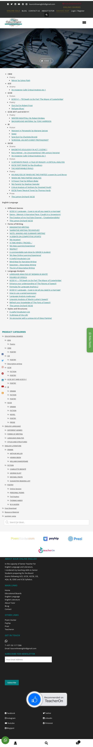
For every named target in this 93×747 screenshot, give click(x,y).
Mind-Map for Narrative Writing (23, 261)
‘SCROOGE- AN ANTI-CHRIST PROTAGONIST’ (30, 140)
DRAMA (13, 391)
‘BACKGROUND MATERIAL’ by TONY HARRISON (31, 121)
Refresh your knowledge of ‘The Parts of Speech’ (30, 302)
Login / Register (77, 11)
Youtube (9, 723)
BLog (7, 606)
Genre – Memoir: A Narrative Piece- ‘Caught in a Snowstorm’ (35, 214)
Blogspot (9, 728)
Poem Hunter (10, 620)
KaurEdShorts (71, 3)
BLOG (24, 11)
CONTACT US (34, 11)
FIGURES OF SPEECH (18, 277)
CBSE (9, 348)
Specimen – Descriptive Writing (23, 264)
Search (46, 743)
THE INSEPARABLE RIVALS (22, 168)
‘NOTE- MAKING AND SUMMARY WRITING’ (27, 233)
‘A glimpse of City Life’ (19, 315)
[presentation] (26, 671)
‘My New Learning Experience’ (22, 246)
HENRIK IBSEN (15, 457)
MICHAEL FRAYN (16, 477)
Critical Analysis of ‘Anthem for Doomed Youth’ (31, 187)
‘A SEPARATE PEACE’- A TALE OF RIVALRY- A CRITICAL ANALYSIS (38, 162)
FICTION (13, 371)
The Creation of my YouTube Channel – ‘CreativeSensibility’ (35, 217)
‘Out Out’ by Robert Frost (22, 105)
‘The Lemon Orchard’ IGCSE (23, 196)
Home (46, 61)
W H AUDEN (14, 504)
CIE (8, 356)
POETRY (13, 352)
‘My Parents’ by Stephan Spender (25, 184)
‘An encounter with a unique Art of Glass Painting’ (31, 318)
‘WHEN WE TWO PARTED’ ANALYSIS (26, 178)
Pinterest (48, 723)
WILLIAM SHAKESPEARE (19, 461)
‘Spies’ (13, 133)
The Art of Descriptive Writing (22, 268)
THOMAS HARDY (16, 500)
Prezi (7, 626)
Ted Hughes (14, 496)
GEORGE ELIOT (15, 473)
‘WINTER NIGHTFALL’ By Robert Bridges (28, 118)
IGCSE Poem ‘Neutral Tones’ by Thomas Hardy (31, 190)
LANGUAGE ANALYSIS (15, 438)
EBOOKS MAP (62, 10)
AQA (9, 340)
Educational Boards (13, 593)
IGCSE (30, 220)
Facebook (10, 713)
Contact (8, 609)
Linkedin (47, 718)
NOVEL (12, 414)
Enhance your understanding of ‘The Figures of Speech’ (33, 283)
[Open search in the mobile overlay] (46, 522)
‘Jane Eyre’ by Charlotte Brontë (24, 137)
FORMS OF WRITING (15, 434)
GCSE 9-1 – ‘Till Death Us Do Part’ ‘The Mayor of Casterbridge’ (37, 99)
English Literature (12, 599)
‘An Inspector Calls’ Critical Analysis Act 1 (28, 89)
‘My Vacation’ (15, 239)
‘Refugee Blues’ (17, 108)
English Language (12, 596)
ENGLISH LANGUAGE (13, 426)
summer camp (10, 516)
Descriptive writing (14, 364)
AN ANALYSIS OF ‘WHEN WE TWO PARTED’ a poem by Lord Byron (39, 174)
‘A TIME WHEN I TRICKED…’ (21, 242)
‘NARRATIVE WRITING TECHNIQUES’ (25, 230)
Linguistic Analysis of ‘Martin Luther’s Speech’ (29, 299)
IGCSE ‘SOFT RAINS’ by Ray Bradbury (26, 165)
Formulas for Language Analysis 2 (24, 286)
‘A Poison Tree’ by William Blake (24, 181)
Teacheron (9, 629)
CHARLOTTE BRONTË (18, 469)
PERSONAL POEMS (17, 493)
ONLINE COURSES (72, 7)
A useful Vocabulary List (20, 312)
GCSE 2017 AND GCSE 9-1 (17, 379)
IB (8, 387)
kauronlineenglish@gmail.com (42, 4)
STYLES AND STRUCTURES (17, 442)
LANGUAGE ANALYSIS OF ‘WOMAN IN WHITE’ (29, 274)
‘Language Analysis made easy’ (23, 296)
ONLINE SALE (13, 10)
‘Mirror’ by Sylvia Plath (20, 80)
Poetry (12, 344)
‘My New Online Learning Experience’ (25, 255)
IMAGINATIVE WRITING (19, 227)
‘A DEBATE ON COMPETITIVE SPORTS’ (25, 236)
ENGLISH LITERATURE (13, 446)
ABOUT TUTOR (48, 11)
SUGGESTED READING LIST (20, 481)
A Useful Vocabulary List (20, 258)
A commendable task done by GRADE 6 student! (30, 252)
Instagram (10, 718)
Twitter (47, 713)
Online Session (15, 489)
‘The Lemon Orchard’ (18, 220)
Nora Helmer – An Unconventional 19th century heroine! (35, 152)
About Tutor (10, 603)
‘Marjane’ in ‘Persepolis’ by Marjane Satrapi (29, 130)
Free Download (10, 508)
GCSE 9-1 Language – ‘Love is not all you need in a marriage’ (35, 211)
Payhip (8, 623)
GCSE (9, 367)
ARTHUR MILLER (16, 453)
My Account (15, 743)
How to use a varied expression (23, 293)
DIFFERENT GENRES (14, 430)
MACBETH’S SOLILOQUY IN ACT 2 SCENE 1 (29, 149)
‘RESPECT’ (14, 249)
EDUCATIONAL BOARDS (14, 336)
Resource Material (12, 512)
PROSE (12, 422)
